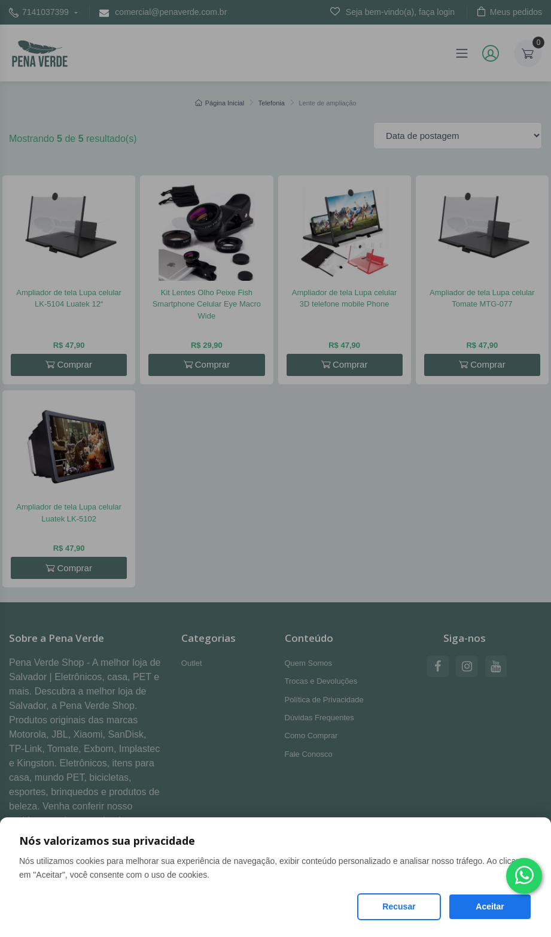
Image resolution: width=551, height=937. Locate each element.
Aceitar (490, 906)
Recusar (398, 906)
